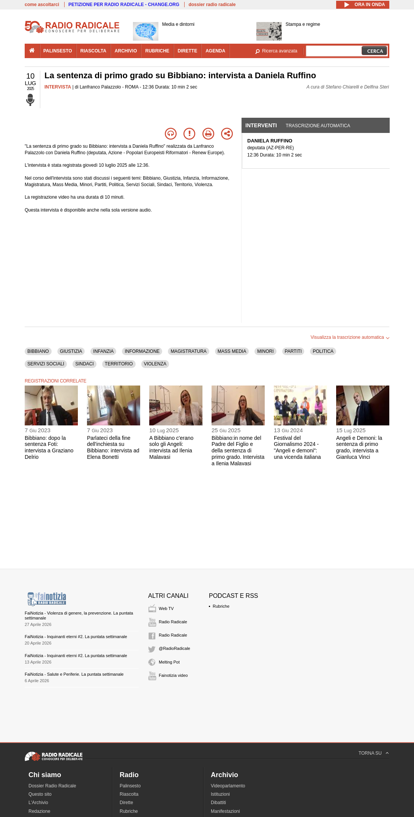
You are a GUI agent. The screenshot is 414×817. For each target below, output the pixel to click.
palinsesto (57, 51)
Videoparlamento (228, 786)
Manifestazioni (225, 811)
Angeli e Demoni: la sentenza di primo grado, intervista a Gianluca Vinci (359, 447)
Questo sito (40, 794)
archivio (126, 51)
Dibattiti (218, 802)
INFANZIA (103, 351)
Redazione (39, 811)
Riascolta (129, 794)
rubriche (157, 51)
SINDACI (84, 364)
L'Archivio (38, 802)
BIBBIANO (38, 351)
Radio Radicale (173, 621)
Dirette (126, 802)
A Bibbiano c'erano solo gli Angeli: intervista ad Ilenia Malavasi (171, 447)
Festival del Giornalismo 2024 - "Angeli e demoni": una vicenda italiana (297, 447)
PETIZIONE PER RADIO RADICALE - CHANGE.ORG (123, 4)
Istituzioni (220, 794)
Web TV (166, 608)
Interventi (261, 125)
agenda (215, 51)
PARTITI (293, 351)
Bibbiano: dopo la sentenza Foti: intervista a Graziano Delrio (49, 447)
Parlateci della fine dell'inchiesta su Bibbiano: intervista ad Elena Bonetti (113, 447)
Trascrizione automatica (318, 125)
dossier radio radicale (211, 4)
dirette (187, 51)
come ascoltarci (42, 4)
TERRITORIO (119, 364)
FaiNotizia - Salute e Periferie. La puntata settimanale (74, 674)
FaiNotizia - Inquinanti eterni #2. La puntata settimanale (76, 636)
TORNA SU (370, 753)
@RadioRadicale (174, 648)
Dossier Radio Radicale (52, 786)
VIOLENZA (155, 364)
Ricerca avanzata (279, 51)
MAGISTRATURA (188, 351)
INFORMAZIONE (142, 351)
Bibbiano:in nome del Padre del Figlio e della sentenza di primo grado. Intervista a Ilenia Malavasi (238, 450)
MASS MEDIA (232, 351)
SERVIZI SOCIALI (45, 364)
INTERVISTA (57, 87)
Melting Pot (169, 662)
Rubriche (221, 606)
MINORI (265, 351)
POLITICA (323, 351)
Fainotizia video (173, 675)
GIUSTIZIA (71, 351)
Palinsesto (130, 786)
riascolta (93, 51)
